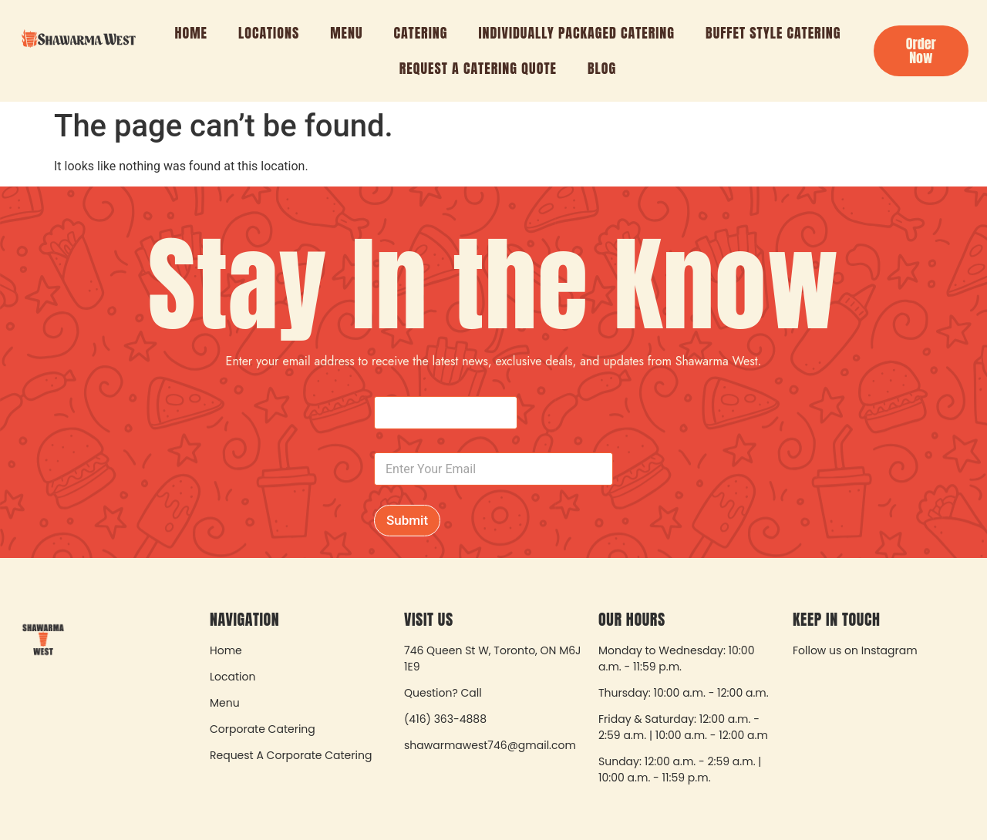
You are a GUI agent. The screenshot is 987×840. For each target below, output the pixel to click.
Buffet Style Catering (773, 32)
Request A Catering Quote (478, 68)
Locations (268, 32)
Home (190, 32)
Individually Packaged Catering (576, 32)
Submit (407, 520)
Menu (346, 32)
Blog (602, 68)
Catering (421, 32)
